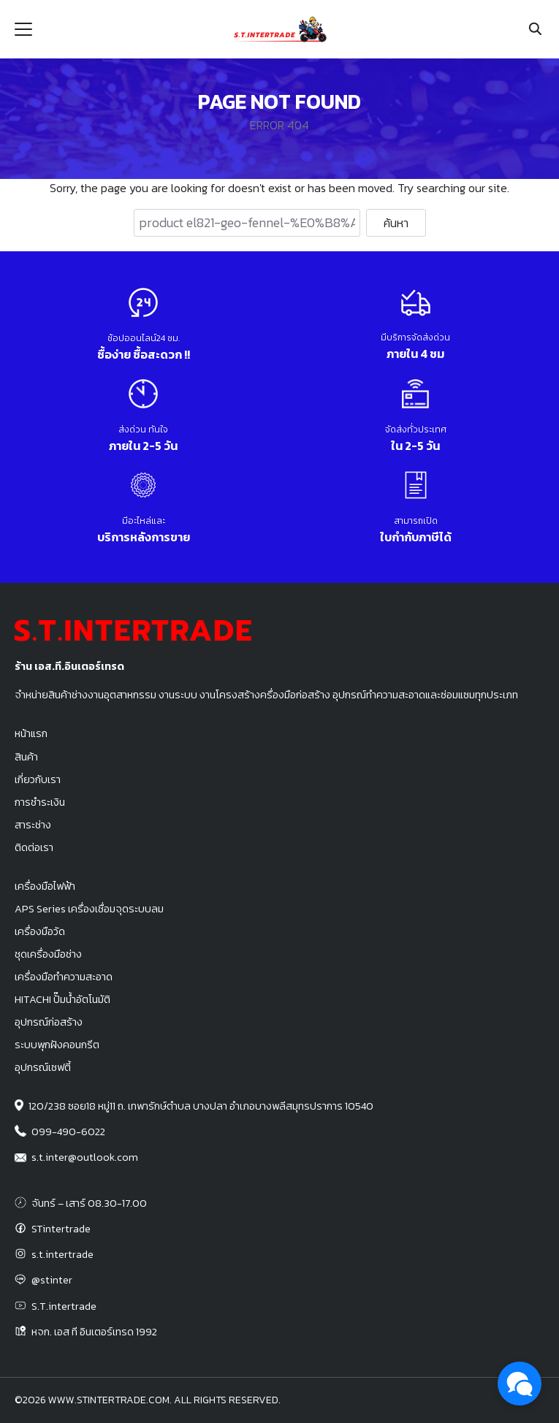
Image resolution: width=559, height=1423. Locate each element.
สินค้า (26, 757)
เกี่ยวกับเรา (38, 779)
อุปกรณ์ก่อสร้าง (49, 1022)
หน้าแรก (31, 733)
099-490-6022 (68, 1131)
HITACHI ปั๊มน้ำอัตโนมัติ (62, 999)
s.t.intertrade (62, 1254)
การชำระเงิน (40, 802)
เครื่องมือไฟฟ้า (45, 886)
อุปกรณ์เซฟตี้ (43, 1067)
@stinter (51, 1280)
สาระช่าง (33, 825)
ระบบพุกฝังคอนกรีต (57, 1045)
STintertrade (61, 1229)
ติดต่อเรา (34, 847)
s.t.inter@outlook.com (84, 1157)
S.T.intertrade (63, 1306)
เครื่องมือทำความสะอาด (64, 977)
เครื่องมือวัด (40, 931)
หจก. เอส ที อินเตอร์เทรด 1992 (94, 1332)
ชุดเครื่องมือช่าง (48, 954)
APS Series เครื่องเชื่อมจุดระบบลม (89, 909)
